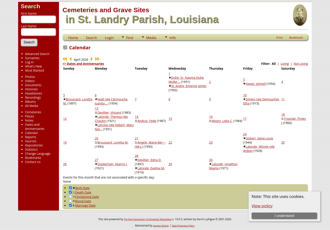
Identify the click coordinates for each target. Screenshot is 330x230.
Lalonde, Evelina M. (151, 168)
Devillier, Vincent (109, 112)
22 (170, 142)
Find (129, 37)
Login (109, 37)
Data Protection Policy (183, 225)
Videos (30, 81)
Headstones (33, 93)
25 (283, 142)
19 (65, 142)
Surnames (32, 58)
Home (73, 37)
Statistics (31, 149)
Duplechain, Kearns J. (112, 164)
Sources (30, 141)
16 (211, 117)
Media (151, 37)
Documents (33, 85)
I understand (284, 216)
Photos (30, 77)
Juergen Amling (161, 225)
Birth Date (79, 188)
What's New (33, 66)
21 (136, 138)
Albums (30, 102)
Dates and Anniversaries (34, 126)
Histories (31, 89)
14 (136, 117)
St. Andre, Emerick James (188, 86)
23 (211, 142)
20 (96, 138)
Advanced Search (37, 54)
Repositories (34, 145)
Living (285, 64)
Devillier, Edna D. (149, 160)
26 (65, 164)
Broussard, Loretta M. (112, 142)
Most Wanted (34, 70)
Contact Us (33, 162)
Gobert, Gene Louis (259, 138)
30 (211, 160)
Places (29, 116)
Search (30, 6)
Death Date (80, 192)
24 (245, 134)
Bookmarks (33, 158)
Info (172, 37)
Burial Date (80, 201)
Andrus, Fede (146, 121)
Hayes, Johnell (256, 84)
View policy (262, 205)
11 (283, 99)
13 (96, 108)
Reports (30, 137)
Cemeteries (33, 112)
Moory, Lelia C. (222, 121)
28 (136, 156)
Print (279, 37)
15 (170, 119)
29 (170, 164)
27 (96, 160)
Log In (29, 62)
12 (65, 119)
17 (245, 119)
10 (245, 95)
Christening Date (84, 197)
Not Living (301, 64)
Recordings (33, 97)
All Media (31, 106)
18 (283, 114)
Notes (29, 120)
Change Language (37, 153)
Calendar (31, 133)
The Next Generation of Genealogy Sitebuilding (147, 219)
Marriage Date (82, 205)
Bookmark (296, 37)
